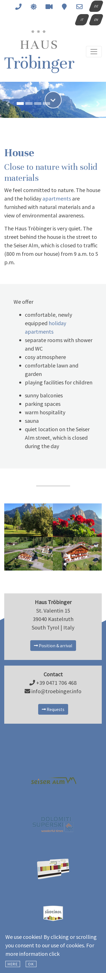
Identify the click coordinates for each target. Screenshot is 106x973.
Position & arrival (53, 645)
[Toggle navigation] (94, 51)
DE (96, 6)
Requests (53, 709)
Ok (31, 964)
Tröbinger (39, 51)
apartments (56, 198)
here (13, 964)
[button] (8, 94)
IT (82, 19)
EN (96, 19)
